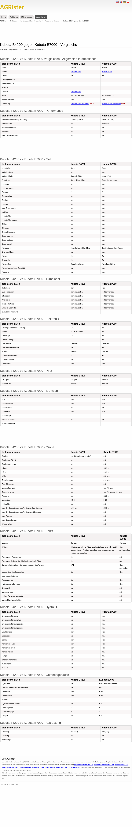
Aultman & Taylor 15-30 (40, 767)
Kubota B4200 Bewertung (80, 104)
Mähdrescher (26, 17)
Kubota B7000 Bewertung (111, 104)
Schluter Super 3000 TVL (58, 767)
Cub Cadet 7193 (73, 767)
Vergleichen (41, 17)
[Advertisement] (66, 32)
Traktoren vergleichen (52, 21)
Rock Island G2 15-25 (15, 767)
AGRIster (3, 21)
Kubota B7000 (107, 72)
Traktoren (14, 17)
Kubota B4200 (76, 72)
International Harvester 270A (104, 764)
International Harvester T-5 (83, 764)
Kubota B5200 (76, 92)
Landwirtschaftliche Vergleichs (30, 21)
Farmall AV (27, 767)
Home (3, 17)
